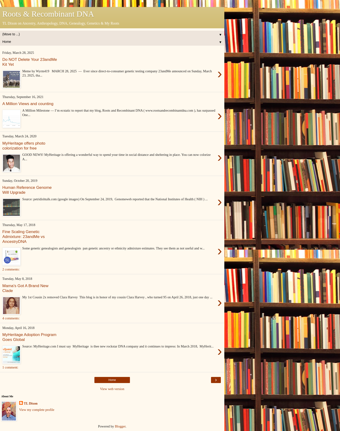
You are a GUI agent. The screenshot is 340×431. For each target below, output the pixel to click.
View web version (112, 389)
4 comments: (11, 318)
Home (112, 380)
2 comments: (11, 269)
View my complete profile (36, 410)
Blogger (120, 426)
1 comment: (10, 367)
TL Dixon (31, 403)
